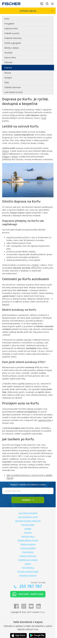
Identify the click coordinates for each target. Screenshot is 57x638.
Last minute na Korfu (13, 92)
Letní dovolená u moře (28, 517)
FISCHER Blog (28, 567)
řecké (43, 118)
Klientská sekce (28, 536)
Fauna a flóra (10, 57)
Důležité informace (12, 87)
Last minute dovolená (27, 513)
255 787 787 (30, 586)
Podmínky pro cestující (28, 560)
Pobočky (28, 532)
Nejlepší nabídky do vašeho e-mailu (28, 484)
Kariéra (28, 563)
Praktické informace (13, 38)
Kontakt (27, 528)
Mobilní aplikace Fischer (28, 540)
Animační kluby (27, 524)
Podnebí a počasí (11, 33)
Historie (7, 73)
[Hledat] (47, 3)
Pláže (6, 82)
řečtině (35, 265)
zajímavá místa (44, 420)
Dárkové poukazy (27, 544)
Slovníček (8, 52)
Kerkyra (5, 151)
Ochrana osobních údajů (28, 571)
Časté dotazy (28, 552)
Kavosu (5, 304)
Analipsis (6, 156)
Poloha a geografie (12, 43)
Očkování (8, 62)
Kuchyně (8, 77)
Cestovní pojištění (28, 548)
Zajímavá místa (11, 28)
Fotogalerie (9, 23)
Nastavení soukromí (28, 575)
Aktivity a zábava (11, 48)
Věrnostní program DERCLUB (28, 521)
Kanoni (15, 156)
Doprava (8, 67)
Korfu (6, 18)
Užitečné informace (27, 556)
